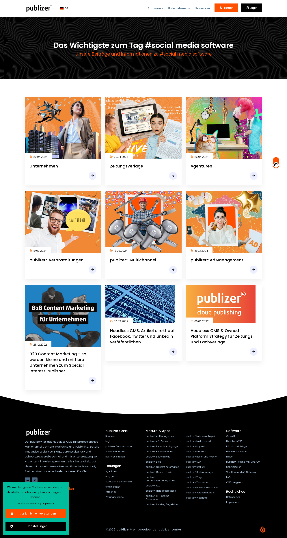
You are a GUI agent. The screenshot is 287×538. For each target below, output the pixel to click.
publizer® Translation (197, 482)
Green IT (230, 436)
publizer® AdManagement (217, 260)
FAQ (228, 477)
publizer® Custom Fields (159, 472)
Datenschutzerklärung (29, 503)
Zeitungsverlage (126, 166)
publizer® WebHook (196, 497)
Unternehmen (179, 8)
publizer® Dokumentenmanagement (161, 479)
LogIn (251, 8)
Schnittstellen (233, 466)
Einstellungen (29, 526)
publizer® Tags (194, 477)
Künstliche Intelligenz (237, 446)
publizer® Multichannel (133, 260)
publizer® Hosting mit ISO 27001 (243, 461)
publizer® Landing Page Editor (162, 504)
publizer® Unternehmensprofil (202, 487)
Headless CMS (234, 441)
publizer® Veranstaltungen (56, 260)
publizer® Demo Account (119, 446)
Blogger (109, 476)
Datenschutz (233, 497)
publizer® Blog (153, 461)
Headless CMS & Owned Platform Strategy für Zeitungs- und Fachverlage (223, 336)
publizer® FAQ (153, 485)
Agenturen (201, 166)
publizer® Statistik (195, 466)
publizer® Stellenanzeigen (200, 472)
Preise (229, 456)
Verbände (110, 491)
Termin (226, 8)
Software (155, 8)
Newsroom (202, 8)
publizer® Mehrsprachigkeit (201, 436)
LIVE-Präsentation (115, 456)
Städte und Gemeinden (118, 481)
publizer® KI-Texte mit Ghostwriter (157, 497)
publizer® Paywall (195, 446)
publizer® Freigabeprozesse (161, 490)
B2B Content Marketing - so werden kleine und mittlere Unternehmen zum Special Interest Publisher (57, 362)
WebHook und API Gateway (241, 472)
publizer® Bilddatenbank (159, 451)
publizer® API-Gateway (158, 441)
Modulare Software (236, 451)
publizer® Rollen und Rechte (201, 456)
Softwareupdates (115, 451)
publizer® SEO (193, 461)
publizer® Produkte (196, 451)
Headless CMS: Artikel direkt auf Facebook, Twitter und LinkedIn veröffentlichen (142, 336)
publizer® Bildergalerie (158, 456)
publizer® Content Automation (162, 466)
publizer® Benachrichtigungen (162, 446)
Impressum (232, 502)
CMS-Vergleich (234, 482)
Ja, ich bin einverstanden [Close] (33, 513)
